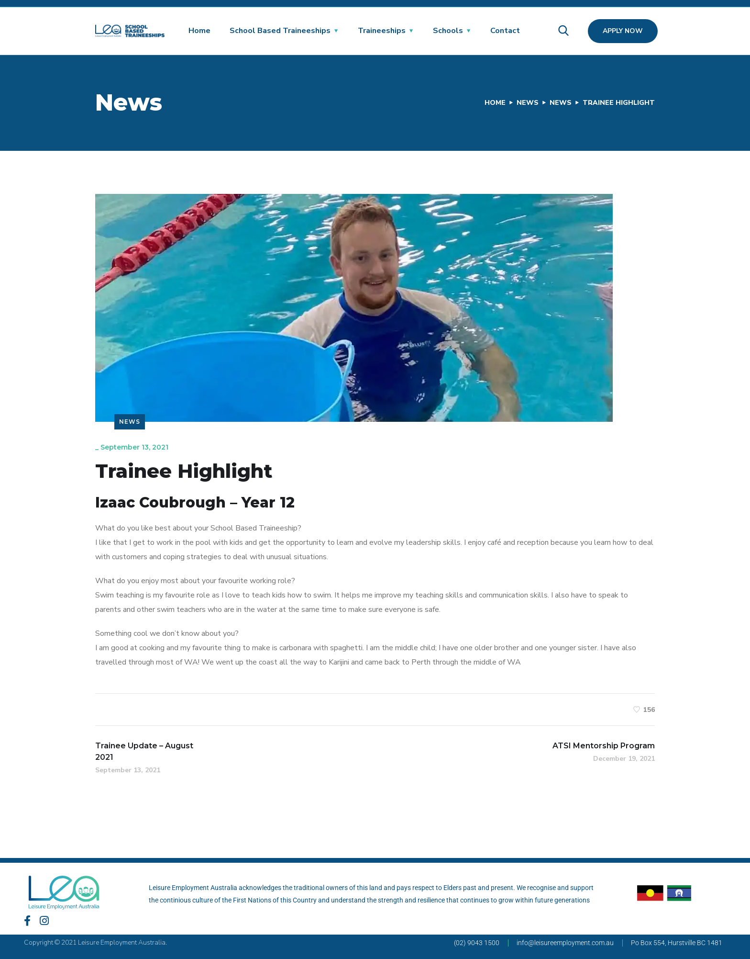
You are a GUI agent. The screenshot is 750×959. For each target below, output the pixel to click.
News (528, 102)
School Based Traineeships (280, 30)
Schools (448, 30)
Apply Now (623, 30)
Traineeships (382, 30)
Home (199, 30)
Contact (505, 30)
